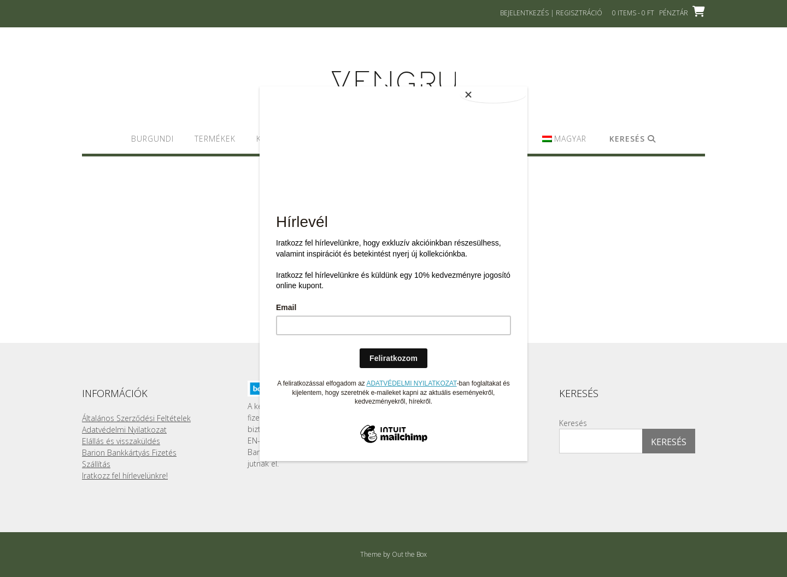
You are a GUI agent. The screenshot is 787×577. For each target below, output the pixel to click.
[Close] (500, 89)
